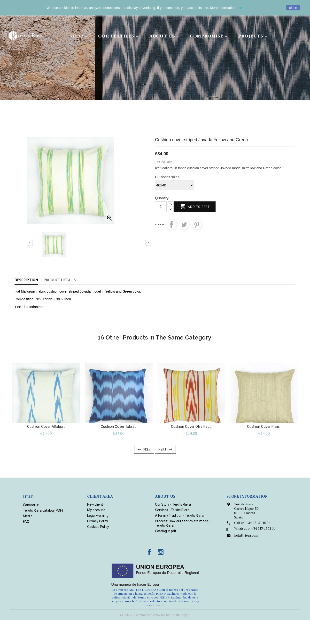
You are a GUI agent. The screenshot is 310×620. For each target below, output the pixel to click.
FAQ (26, 522)
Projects (253, 36)
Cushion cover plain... (264, 426)
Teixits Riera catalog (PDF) (43, 510)
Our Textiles (119, 36)
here (239, 8)
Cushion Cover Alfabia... (46, 426)
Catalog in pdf (165, 531)
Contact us (31, 505)
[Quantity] (161, 206)
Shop (79, 36)
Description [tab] (26, 279)
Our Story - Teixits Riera (173, 504)
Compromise (209, 36)
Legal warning (97, 515)
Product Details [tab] (60, 279)
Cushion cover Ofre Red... (191, 426)
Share (171, 224)
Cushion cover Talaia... (119, 426)
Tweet (184, 224)
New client (95, 504)
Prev (147, 449)
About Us (164, 36)
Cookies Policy (98, 527)
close (293, 8)
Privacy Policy (97, 521)
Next (162, 449)
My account (96, 510)
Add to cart (195, 206)
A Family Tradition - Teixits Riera (179, 515)
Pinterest (197, 224)
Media (27, 516)
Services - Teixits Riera (172, 510)
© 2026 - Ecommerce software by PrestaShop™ (155, 615)
